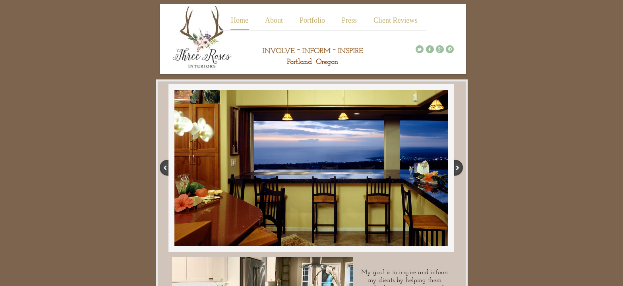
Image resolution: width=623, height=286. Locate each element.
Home (239, 20)
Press (349, 20)
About (274, 20)
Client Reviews (395, 20)
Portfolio (312, 20)
